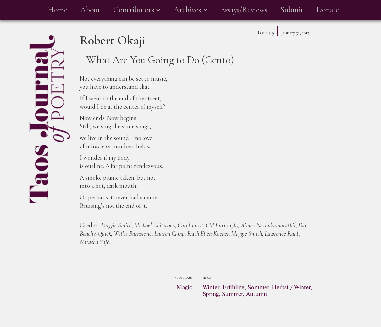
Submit (291, 10)
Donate (327, 10)
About (90, 10)
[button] (137, 10)
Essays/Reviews (244, 10)
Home (57, 10)
